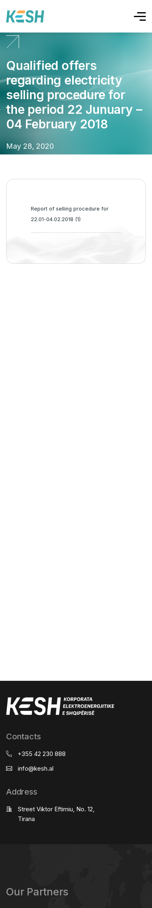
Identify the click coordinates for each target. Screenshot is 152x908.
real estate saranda (3, 295)
